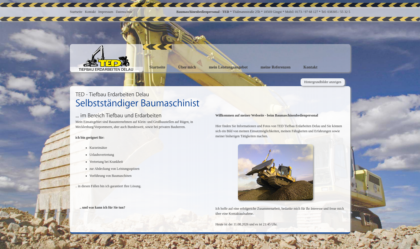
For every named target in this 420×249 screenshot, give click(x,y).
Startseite (76, 12)
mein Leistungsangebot (228, 67)
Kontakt (90, 12)
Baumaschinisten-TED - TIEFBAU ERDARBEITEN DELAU (106, 58)
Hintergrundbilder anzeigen (322, 82)
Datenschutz (124, 12)
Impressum (105, 12)
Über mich (187, 67)
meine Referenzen (275, 67)
